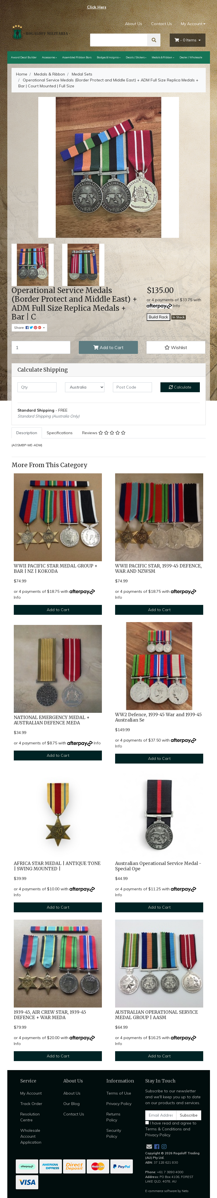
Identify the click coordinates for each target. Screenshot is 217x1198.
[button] (175, 347)
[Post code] (132, 387)
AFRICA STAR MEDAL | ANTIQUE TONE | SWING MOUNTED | (57, 866)
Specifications (60, 432)
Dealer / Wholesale (191, 57)
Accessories (48, 57)
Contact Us (161, 23)
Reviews (104, 432)
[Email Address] (161, 1115)
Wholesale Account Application (30, 1136)
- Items (186, 40)
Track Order (31, 1103)
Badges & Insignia (108, 57)
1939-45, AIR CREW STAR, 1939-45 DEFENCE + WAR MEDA (50, 1015)
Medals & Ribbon (162, 57)
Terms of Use (118, 1093)
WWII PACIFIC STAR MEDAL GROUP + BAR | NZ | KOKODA (55, 568)
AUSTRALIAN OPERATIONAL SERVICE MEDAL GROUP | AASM (156, 1015)
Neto (185, 1191)
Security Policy (113, 1133)
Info (176, 305)
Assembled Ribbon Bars (76, 57)
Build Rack (158, 317)
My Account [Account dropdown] (191, 23)
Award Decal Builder (24, 57)
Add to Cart (108, 347)
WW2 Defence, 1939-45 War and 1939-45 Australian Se (158, 717)
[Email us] (149, 1146)
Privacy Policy (118, 1103)
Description (26, 432)
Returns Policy (113, 1117)
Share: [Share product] (28, 327)
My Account (31, 1093)
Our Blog (71, 1103)
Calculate (180, 387)
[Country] (84, 387)
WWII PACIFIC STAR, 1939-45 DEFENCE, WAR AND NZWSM (158, 568)
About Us (133, 23)
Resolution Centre (30, 1117)
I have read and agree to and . (170, 1129)
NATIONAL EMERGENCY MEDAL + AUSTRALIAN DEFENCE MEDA (52, 720)
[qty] (37, 387)
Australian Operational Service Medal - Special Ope (158, 866)
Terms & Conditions (163, 1129)
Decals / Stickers (135, 57)
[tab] (27, 432)
